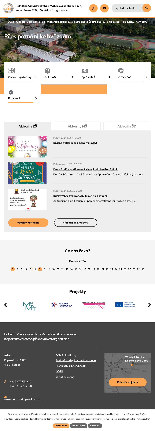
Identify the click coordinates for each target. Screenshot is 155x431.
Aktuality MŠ (77, 126)
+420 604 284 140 (21, 386)
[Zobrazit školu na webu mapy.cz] (127, 373)
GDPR (59, 371)
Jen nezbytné (78, 425)
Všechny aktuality (28, 222)
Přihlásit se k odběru (75, 222)
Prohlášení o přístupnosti (71, 365)
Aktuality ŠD (126, 126)
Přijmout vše (61, 425)
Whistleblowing (65, 377)
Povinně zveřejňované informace (76, 360)
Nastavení (95, 425)
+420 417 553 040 (20, 381)
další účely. (142, 414)
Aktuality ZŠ (27, 126)
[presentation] (5, 304)
